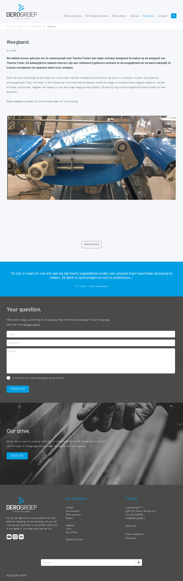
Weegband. (52, 26)
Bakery (69, 518)
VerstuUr (18, 389)
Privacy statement (134, 534)
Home (9, 26)
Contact (162, 16)
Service (134, 16)
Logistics (70, 525)
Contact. (131, 499)
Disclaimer (130, 538)
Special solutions (74, 539)
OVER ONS (17, 456)
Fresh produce (73, 514)
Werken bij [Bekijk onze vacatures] (130, 525)
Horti (68, 528)
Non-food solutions (96, 16)
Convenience (72, 511)
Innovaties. (36, 26)
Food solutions (72, 16)
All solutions (119, 16)
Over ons (148, 16)
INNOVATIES (91, 244)
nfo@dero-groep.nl (135, 518)
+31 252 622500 (134, 514)
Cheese (69, 507)
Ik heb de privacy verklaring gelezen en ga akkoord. (38, 377)
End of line (71, 532)
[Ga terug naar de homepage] (22, 11)
